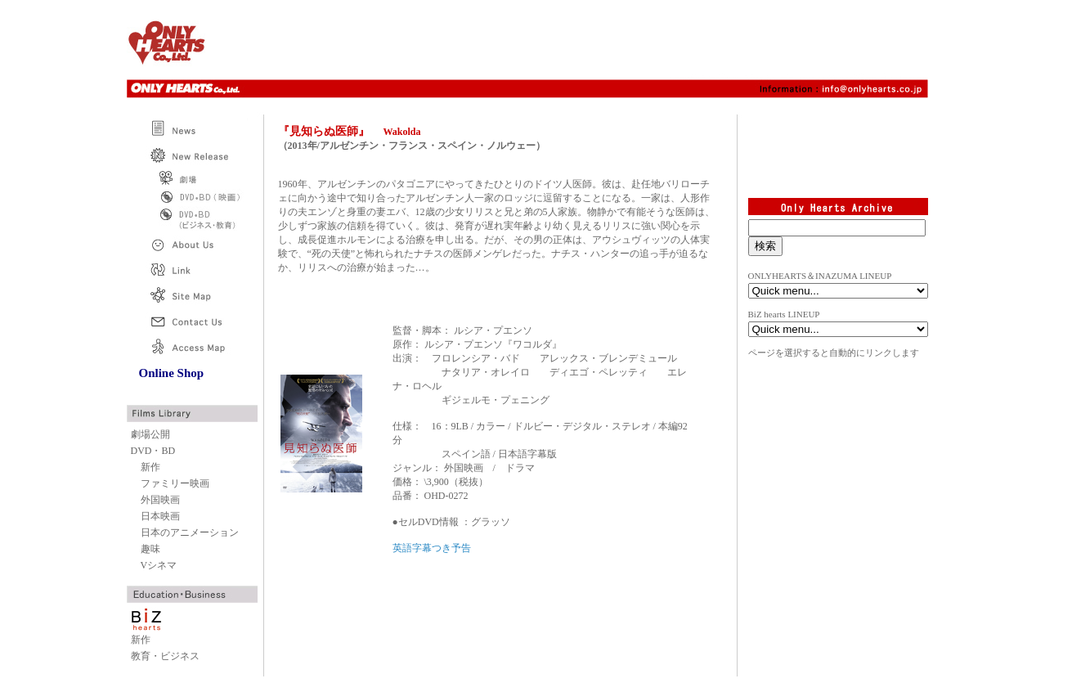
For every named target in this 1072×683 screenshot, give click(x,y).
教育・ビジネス (165, 656)
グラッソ (490, 522)
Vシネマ (159, 565)
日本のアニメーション (190, 532)
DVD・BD (153, 450)
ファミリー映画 (175, 483)
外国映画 (160, 500)
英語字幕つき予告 (431, 548)
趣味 (150, 549)
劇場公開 (150, 434)
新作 (150, 467)
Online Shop (171, 373)
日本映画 (160, 516)
